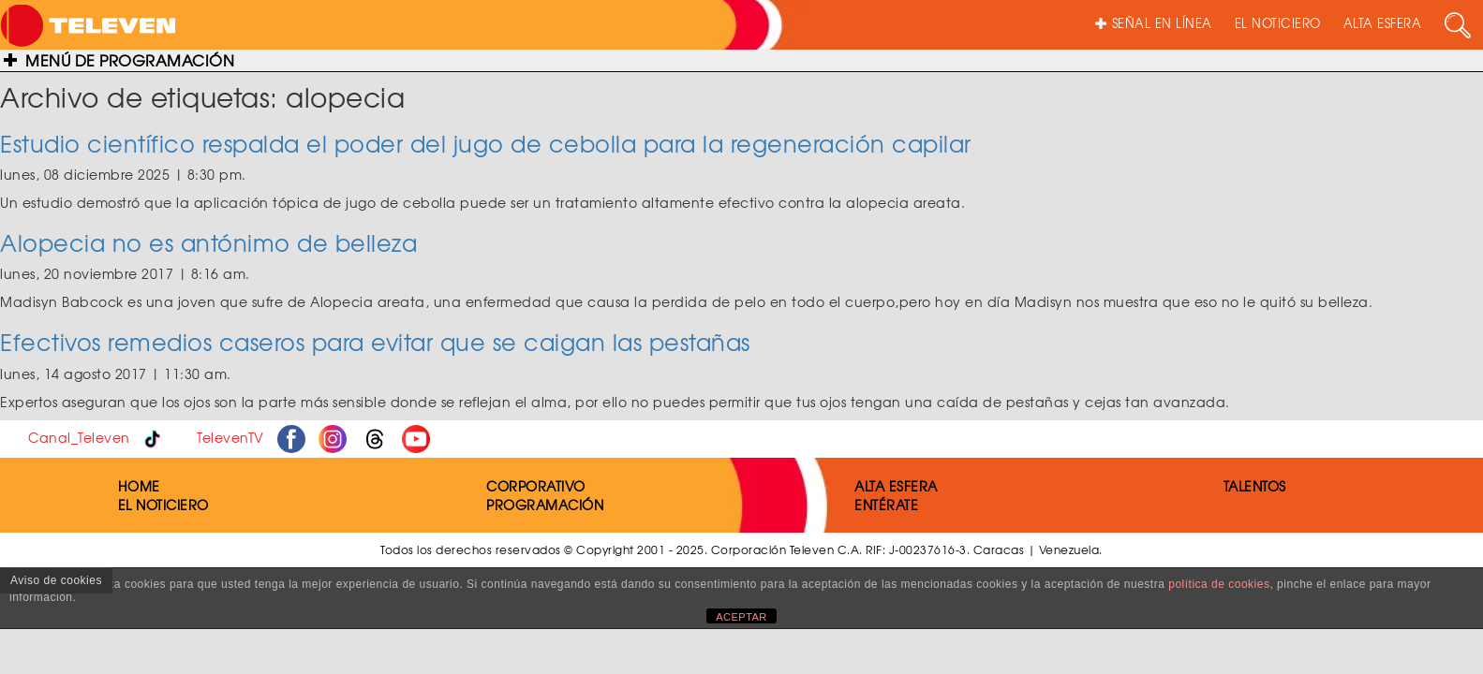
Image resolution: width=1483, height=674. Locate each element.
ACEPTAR (741, 617)
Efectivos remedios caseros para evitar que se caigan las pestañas (375, 342)
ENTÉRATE (886, 504)
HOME (139, 485)
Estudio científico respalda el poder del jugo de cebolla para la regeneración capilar (485, 143)
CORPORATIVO (536, 485)
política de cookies (1218, 584)
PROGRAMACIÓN (544, 504)
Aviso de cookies (56, 580)
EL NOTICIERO (1278, 23)
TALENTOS (1254, 485)
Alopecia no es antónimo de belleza (208, 242)
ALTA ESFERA (1382, 23)
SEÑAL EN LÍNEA (1153, 23)
